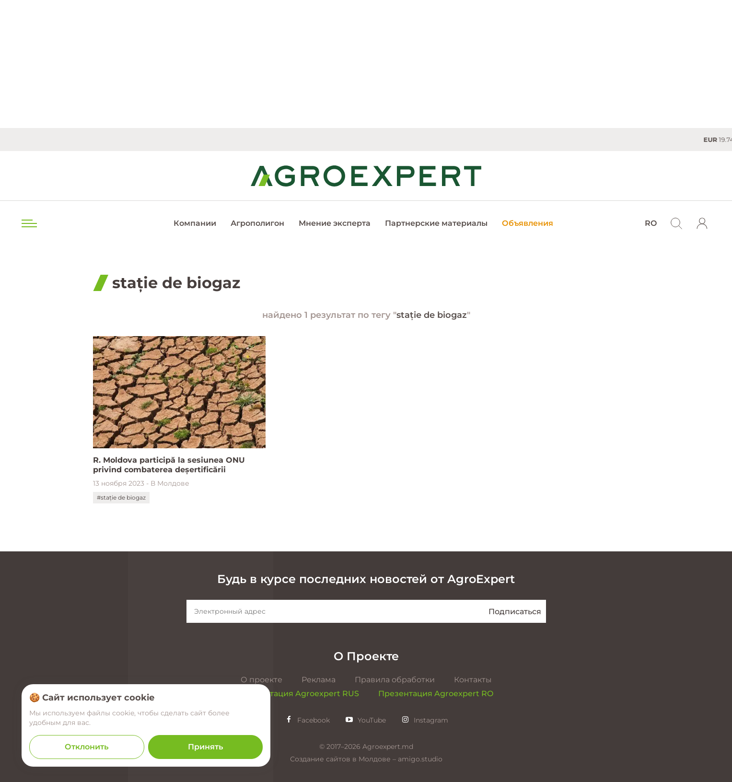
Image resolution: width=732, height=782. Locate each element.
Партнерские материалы (436, 223)
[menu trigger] (28, 223)
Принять (205, 746)
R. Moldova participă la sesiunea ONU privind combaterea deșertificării (169, 464)
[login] (702, 223)
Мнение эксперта (335, 223)
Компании (195, 223)
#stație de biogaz (121, 497)
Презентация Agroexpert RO (435, 693)
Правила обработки (395, 679)
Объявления (527, 223)
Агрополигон (257, 223)
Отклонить (86, 746)
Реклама (319, 679)
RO (651, 223)
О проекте (261, 679)
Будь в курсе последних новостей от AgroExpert (366, 579)
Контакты (473, 679)
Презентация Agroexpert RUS (299, 693)
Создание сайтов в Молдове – (344, 759)
